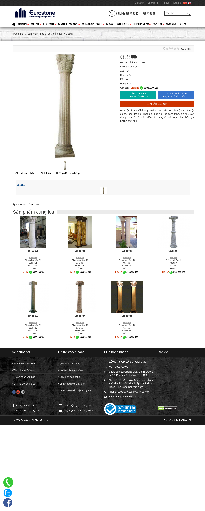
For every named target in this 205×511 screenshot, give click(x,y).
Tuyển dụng (171, 24)
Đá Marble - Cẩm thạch (69, 25)
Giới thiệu (23, 25)
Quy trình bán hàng (69, 453)
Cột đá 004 (173, 340)
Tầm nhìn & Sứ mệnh (24, 459)
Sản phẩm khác (124, 25)
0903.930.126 (151, 87)
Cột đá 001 (33, 340)
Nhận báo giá (157, 103)
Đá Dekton (36, 25)
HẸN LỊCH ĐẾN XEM (176, 95)
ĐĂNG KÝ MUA (138, 95)
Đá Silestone (49, 25)
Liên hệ (177, 2)
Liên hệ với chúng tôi (24, 473)
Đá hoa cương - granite (93, 25)
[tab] (25, 173)
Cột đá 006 (33, 405)
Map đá (183, 24)
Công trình (158, 25)
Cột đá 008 (127, 405)
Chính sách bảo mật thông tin (74, 480)
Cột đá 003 (127, 340)
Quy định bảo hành (69, 466)
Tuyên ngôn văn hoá (23, 466)
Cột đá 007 (80, 405)
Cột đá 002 (80, 340)
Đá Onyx (109, 24)
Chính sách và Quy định (71, 473)
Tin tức (166, 2)
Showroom (153, 2)
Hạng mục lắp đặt (142, 25)
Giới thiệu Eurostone (23, 453)
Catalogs (139, 2)
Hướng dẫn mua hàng (70, 459)
